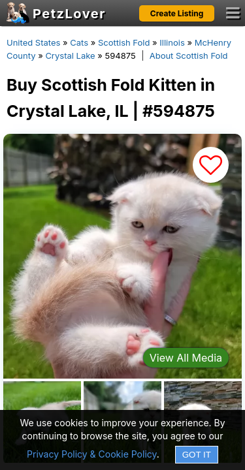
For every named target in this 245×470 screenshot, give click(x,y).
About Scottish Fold (189, 55)
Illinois (171, 42)
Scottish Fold (124, 42)
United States (33, 42)
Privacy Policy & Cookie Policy (92, 454)
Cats (79, 42)
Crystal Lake (70, 55)
